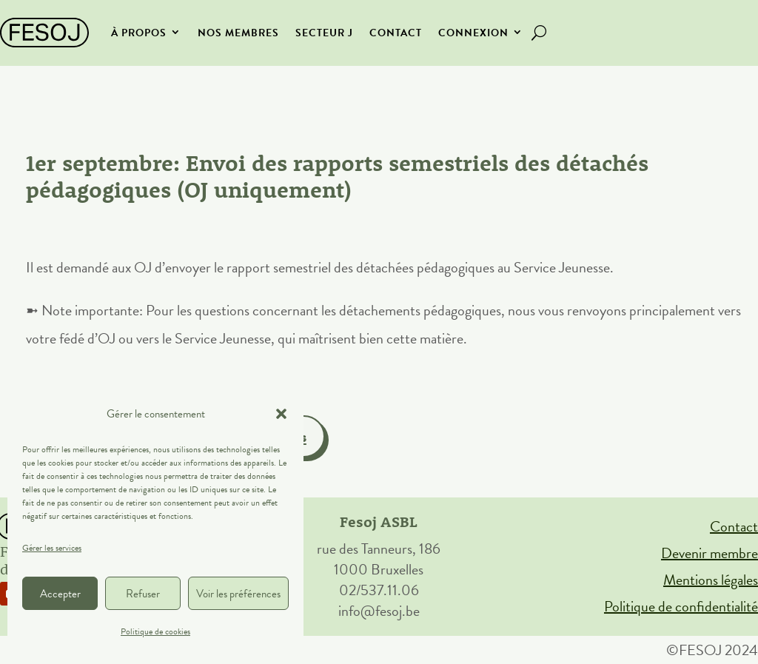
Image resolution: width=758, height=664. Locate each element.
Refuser (143, 594)
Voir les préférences (238, 594)
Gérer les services (51, 547)
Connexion (473, 33)
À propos (139, 33)
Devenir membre (709, 553)
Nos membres (238, 33)
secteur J (324, 33)
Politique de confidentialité (681, 606)
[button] (281, 413)
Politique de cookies (155, 631)
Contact (395, 33)
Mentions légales (710, 580)
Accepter (60, 594)
